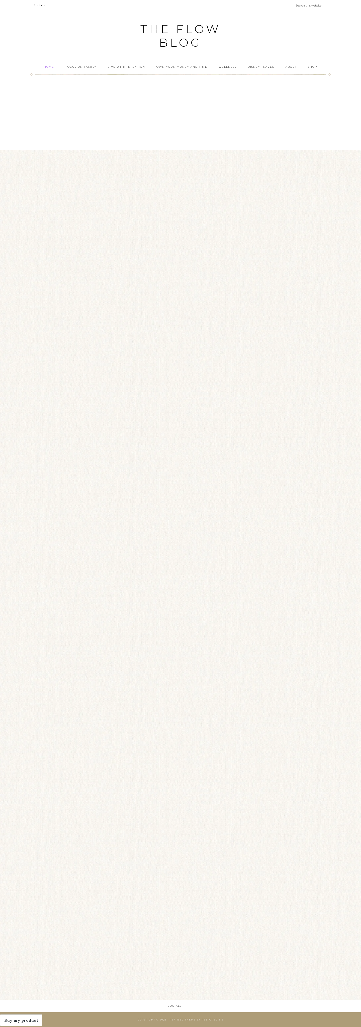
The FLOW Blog (180, 35)
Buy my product (21, 1020)
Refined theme (183, 1019)
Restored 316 (213, 1019)
